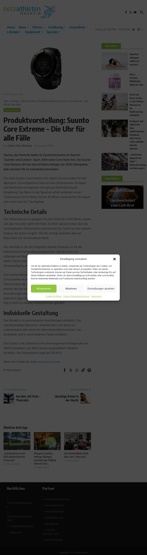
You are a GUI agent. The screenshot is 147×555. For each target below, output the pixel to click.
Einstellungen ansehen (101, 288)
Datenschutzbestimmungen (76, 296)
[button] (114, 259)
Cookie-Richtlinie (53, 296)
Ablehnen (71, 288)
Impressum (96, 296)
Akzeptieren (44, 288)
